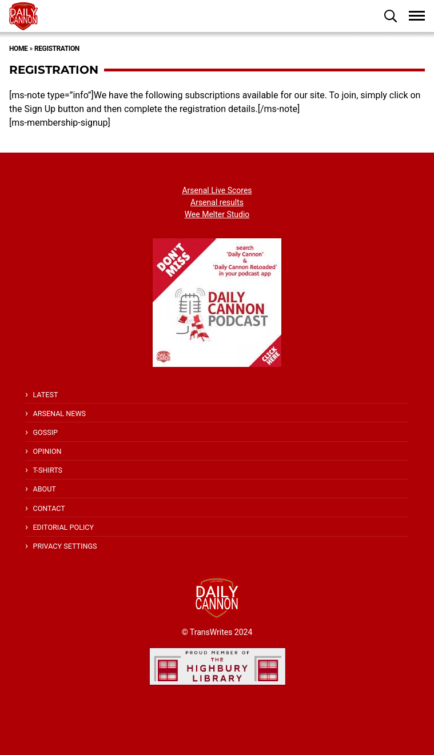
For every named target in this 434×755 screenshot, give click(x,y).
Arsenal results (217, 202)
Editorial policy (63, 527)
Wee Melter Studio (217, 214)
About (44, 489)
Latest (45, 394)
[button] (390, 16)
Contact (49, 508)
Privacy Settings (65, 546)
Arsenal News (59, 413)
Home (18, 49)
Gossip (45, 432)
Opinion (47, 451)
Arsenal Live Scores (217, 190)
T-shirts (47, 470)
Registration (56, 49)
